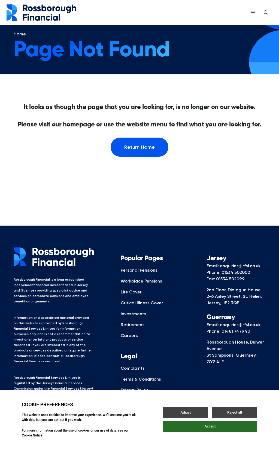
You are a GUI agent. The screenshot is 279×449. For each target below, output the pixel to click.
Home (20, 41)
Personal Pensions (139, 277)
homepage (79, 132)
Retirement (132, 332)
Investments (133, 321)
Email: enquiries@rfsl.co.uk (233, 273)
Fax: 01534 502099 (226, 286)
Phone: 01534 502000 (228, 280)
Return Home (139, 155)
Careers (129, 343)
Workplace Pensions (141, 288)
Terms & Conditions (141, 386)
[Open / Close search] (265, 12)
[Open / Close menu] (252, 12)
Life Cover (131, 299)
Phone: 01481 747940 (228, 338)
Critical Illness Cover (142, 310)
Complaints (133, 375)
